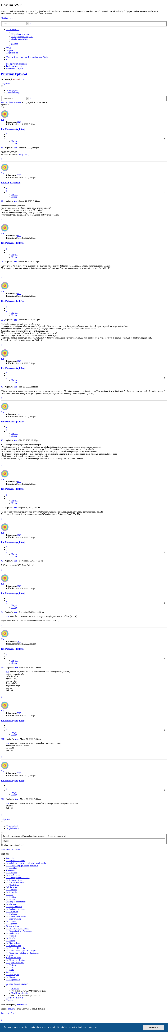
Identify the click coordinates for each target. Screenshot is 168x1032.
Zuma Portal (22, 1004)
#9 (2, 612)
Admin (16, 79)
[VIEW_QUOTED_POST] (19, 616)
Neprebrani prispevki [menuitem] (15, 68)
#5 (2, 387)
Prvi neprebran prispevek (11, 102)
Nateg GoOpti (24, 154)
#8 (2, 561)
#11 (2, 739)
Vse (22, 79)
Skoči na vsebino (8, 18)
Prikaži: (12, 836)
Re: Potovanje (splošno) (13, 129)
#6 (2, 440)
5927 (19, 122)
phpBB (11, 1009)
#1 (2, 148)
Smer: (57, 836)
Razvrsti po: (35, 836)
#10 (2, 667)
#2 (2, 201)
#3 (2, 261)
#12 (2, 799)
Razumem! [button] (153, 1027)
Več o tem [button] (93, 1027)
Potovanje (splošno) (14, 74)
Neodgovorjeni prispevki (16, 64)
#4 (2, 319)
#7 (2, 507)
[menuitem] (20, 34)
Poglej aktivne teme (14, 66)
